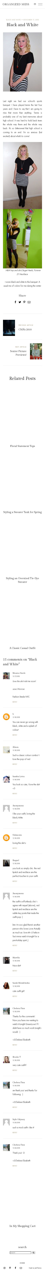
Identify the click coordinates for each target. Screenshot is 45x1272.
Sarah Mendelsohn (21, 983)
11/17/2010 (16, 676)
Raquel (16, 860)
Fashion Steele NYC (21, 696)
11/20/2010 (16, 1122)
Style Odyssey (19, 1119)
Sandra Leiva (18, 776)
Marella (16, 958)
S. (13, 714)
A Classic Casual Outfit (22, 648)
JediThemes (38, 1268)
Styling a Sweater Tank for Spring (22, 512)
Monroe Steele (19, 673)
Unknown (17, 835)
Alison (15, 747)
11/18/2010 (16, 717)
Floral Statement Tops (22, 446)
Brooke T (17, 1057)
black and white (13, 20)
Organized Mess (16, 4)
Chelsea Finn (19, 1008)
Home (22, 1263)
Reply (15, 702)
